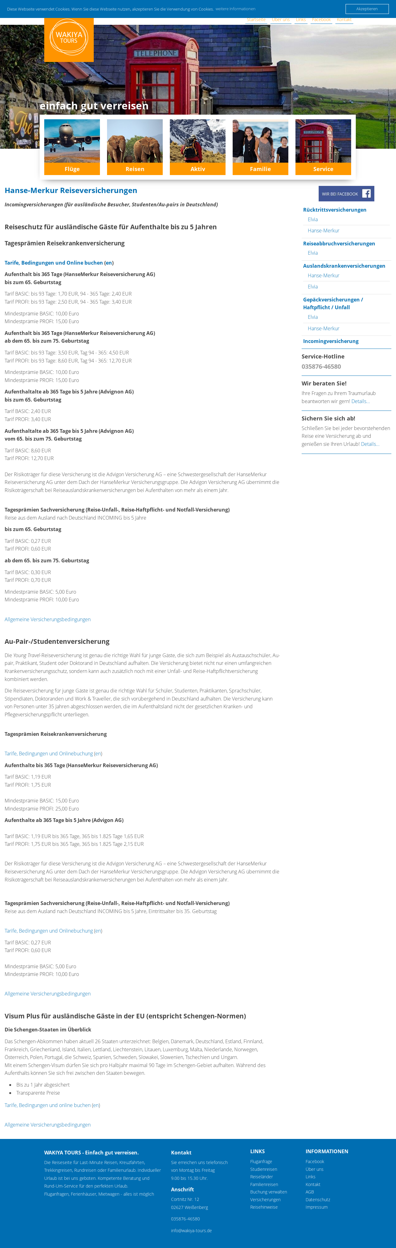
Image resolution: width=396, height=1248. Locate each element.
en (109, 262)
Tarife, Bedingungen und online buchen (48, 1105)
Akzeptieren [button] (367, 8)
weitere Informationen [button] (236, 8)
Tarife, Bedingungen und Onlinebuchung (49, 753)
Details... (360, 401)
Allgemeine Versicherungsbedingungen (48, 619)
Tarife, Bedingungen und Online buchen (54, 262)
